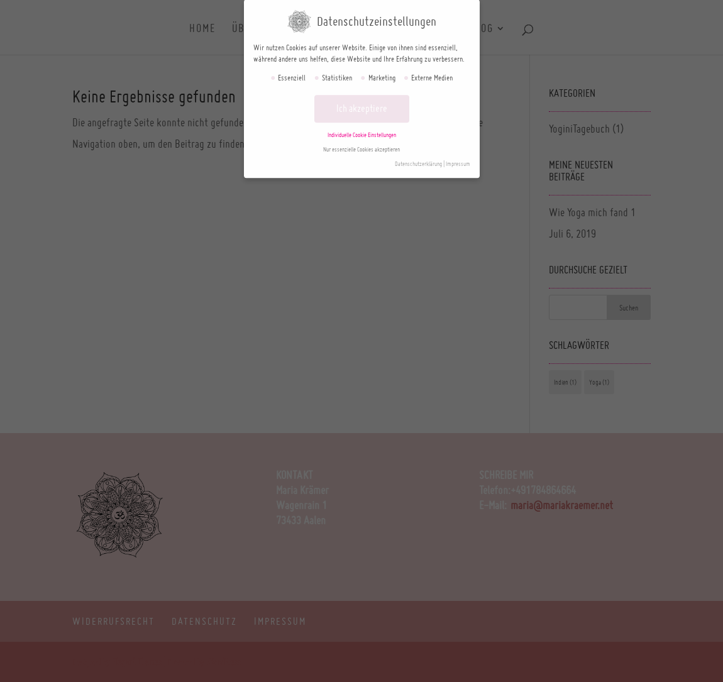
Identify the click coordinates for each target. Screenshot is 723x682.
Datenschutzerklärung (418, 158)
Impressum (458, 158)
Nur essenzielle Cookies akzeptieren (361, 144)
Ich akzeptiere (361, 103)
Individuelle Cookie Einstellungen (362, 129)
